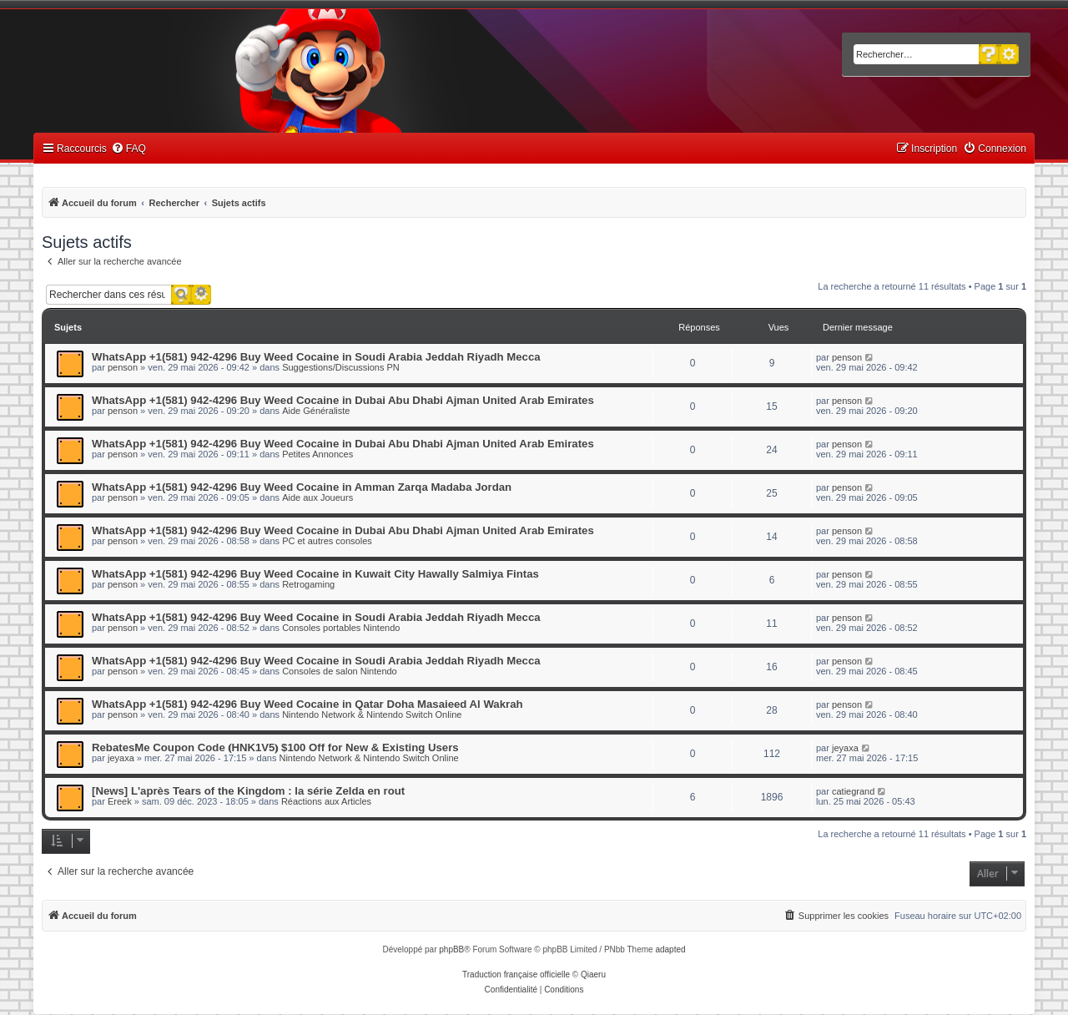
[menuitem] (128, 149)
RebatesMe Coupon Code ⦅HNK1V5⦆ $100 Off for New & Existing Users (275, 747)
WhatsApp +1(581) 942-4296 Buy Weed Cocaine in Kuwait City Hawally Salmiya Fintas (315, 574)
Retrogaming (308, 584)
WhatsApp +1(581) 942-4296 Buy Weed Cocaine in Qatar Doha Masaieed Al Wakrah (307, 704)
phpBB (451, 949)
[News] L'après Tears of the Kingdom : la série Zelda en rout (248, 791)
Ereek (120, 801)
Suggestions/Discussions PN (341, 367)
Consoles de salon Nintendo (339, 671)
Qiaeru (593, 974)
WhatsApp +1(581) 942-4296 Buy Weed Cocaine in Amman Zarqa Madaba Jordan (301, 487)
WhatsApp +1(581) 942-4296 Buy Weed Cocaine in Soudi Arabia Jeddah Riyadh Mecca (316, 357)
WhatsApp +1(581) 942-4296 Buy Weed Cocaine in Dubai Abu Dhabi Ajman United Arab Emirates (343, 400)
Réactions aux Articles (326, 801)
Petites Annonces (317, 454)
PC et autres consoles (327, 541)
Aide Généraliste (316, 411)
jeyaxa (121, 758)
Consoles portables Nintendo (341, 628)
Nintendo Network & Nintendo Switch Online (371, 714)
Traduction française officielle (516, 974)
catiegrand (853, 791)
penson (123, 367)
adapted (670, 949)
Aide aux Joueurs (317, 497)
